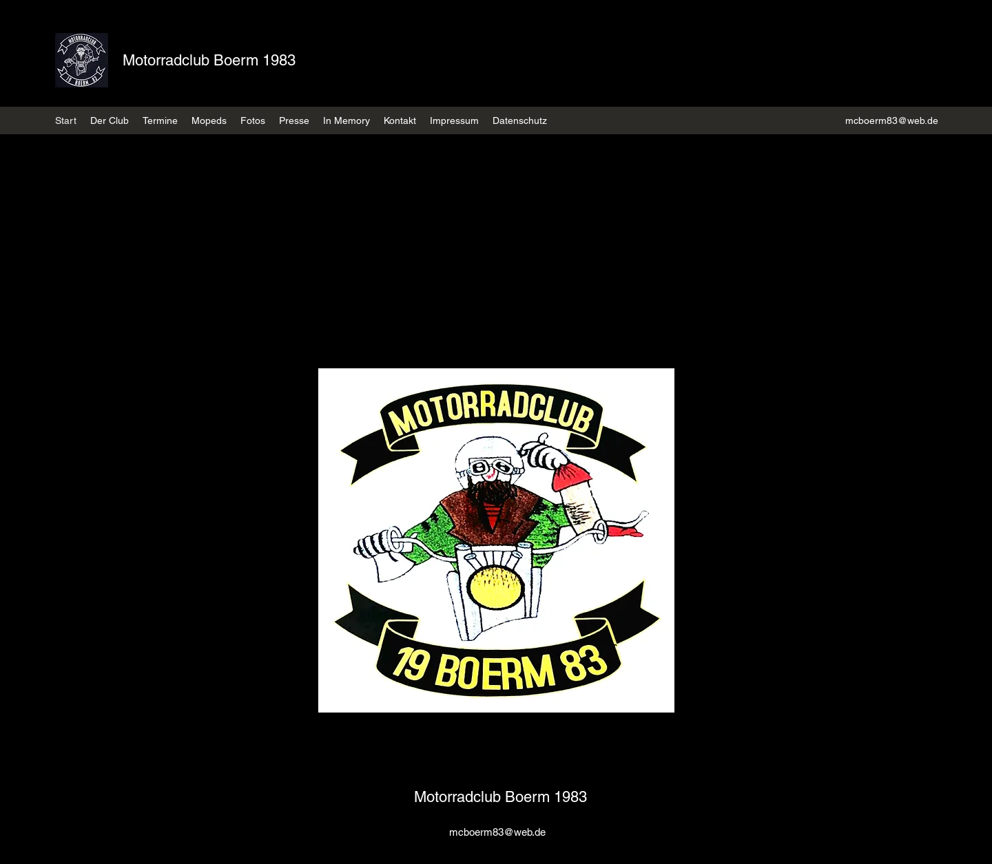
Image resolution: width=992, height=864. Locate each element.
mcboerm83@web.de (891, 120)
